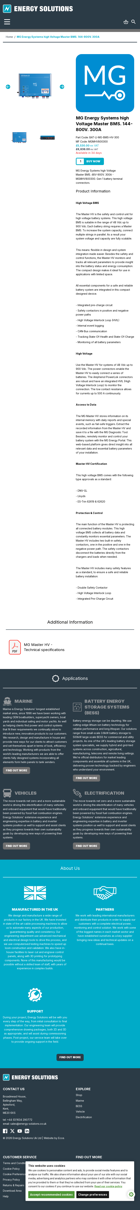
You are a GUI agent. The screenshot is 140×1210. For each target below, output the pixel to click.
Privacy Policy (11, 1179)
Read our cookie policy (108, 1186)
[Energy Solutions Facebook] (5, 1131)
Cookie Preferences (15, 1174)
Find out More (70, 1057)
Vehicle (80, 1111)
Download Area (12, 1190)
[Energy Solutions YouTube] (20, 1131)
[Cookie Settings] (131, 1194)
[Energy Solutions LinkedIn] (27, 1131)
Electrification (84, 1117)
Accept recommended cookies (51, 1194)
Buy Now (93, 161)
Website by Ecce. (54, 1138)
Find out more (16, 770)
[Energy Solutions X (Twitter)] (12, 1131)
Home (9, 36)
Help (6, 1196)
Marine (80, 1100)
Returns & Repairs (13, 1185)
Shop (79, 1095)
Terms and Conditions (16, 1163)
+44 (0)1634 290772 (19, 1119)
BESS (79, 1106)
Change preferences (92, 1194)
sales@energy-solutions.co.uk (28, 1123)
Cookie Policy (11, 1168)
